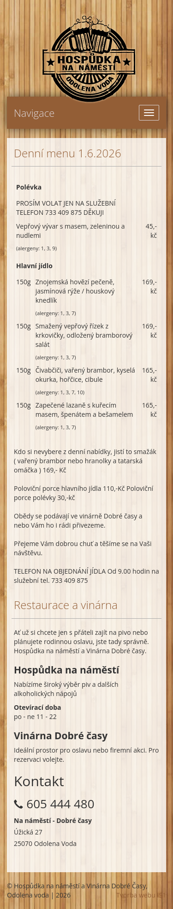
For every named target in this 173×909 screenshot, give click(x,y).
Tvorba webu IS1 (141, 895)
